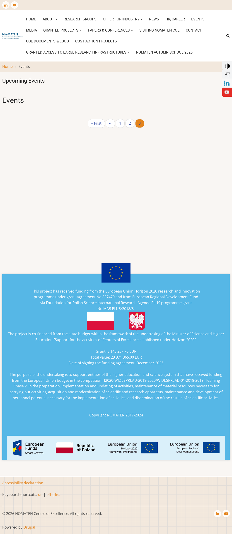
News (154, 19)
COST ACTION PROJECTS (96, 41)
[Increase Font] (226, 73)
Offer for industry (123, 19)
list (57, 494)
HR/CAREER (175, 19)
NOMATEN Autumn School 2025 (164, 52)
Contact (194, 30)
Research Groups (80, 19)
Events (198, 19)
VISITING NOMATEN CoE (159, 30)
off (48, 494)
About (50, 19)
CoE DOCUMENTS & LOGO (47, 41)
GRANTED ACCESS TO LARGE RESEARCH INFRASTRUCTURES (78, 52)
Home (31, 19)
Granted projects (62, 30)
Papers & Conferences (110, 30)
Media (31, 30)
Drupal (29, 527)
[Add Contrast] (226, 64)
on (40, 494)
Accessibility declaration (22, 482)
